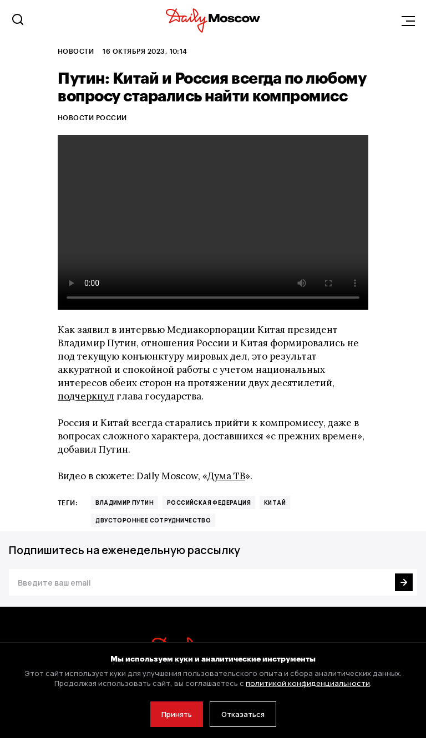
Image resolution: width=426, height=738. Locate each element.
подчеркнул (86, 396)
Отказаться (243, 714)
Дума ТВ (226, 476)
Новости (76, 51)
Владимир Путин (124, 502)
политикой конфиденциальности (308, 683)
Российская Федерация (209, 502)
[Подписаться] (404, 582)
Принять (176, 714)
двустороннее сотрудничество (153, 520)
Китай (275, 502)
